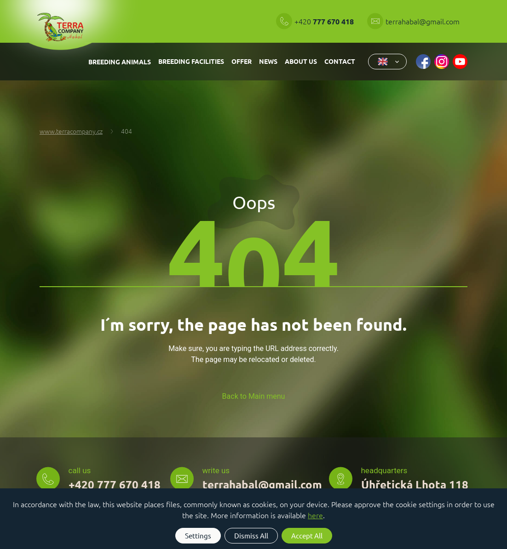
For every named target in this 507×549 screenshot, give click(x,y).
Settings (198, 535)
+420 (325, 21)
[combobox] (387, 61)
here (315, 515)
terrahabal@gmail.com (423, 21)
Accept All (307, 535)
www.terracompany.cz (71, 131)
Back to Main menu (253, 396)
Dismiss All (251, 535)
